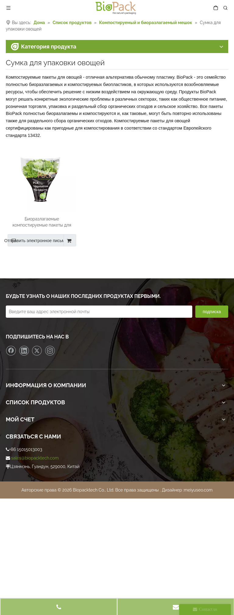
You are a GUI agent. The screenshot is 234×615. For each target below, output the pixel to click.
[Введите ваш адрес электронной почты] (99, 312)
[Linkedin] (24, 351)
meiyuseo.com (198, 490)
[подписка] (211, 312)
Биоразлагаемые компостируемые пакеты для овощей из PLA (41, 222)
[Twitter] (37, 351)
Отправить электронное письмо (37, 240)
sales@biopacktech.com (35, 458)
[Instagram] (50, 351)
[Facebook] (11, 351)
